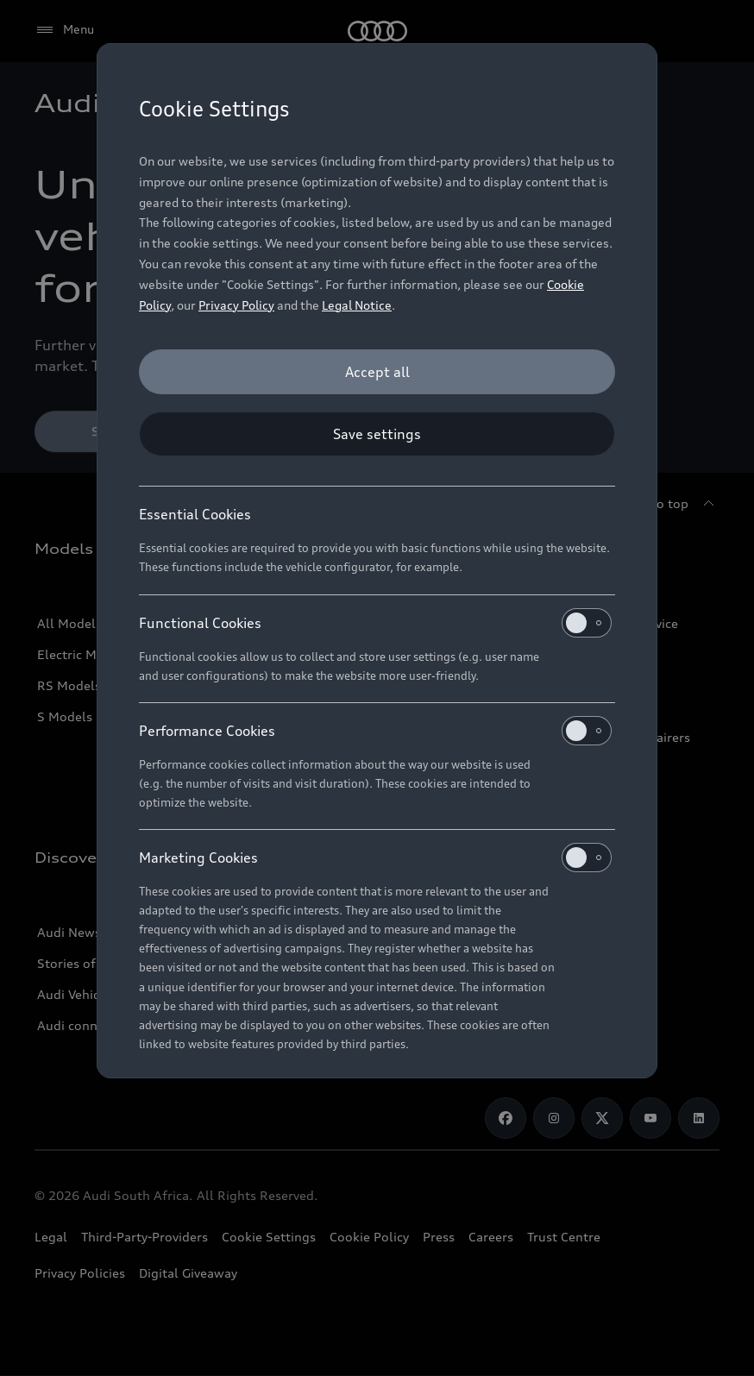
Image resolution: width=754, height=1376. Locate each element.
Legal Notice (357, 305)
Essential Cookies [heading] (195, 514)
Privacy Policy (236, 305)
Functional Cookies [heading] (375, 622)
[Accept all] (377, 371)
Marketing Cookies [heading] (375, 857)
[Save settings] (377, 434)
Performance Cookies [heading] (375, 730)
